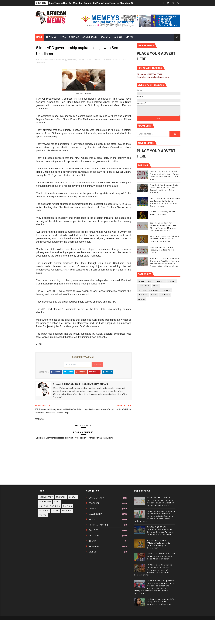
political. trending (148, 290)
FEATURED (89, 60)
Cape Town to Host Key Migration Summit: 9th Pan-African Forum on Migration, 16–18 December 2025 (101, 3)
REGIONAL (143, 295)
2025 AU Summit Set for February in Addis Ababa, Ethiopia (162, 249)
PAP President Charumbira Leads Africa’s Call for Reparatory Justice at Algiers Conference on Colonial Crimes (153, 570)
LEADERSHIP (107, 60)
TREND (154, 295)
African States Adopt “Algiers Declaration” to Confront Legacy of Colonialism (164, 238)
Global (118, 37)
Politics (74, 37)
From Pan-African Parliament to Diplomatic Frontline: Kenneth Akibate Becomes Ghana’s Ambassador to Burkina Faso (154, 516)
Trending (51, 37)
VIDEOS (141, 299)
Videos (130, 37)
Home (39, 37)
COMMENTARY (144, 281)
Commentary (89, 37)
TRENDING (40, 62)
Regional (106, 37)
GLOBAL (97, 60)
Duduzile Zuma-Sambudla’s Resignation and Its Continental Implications (160, 601)
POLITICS (122, 60)
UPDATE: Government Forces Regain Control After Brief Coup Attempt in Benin (161, 556)
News (63, 37)
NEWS (115, 60)
